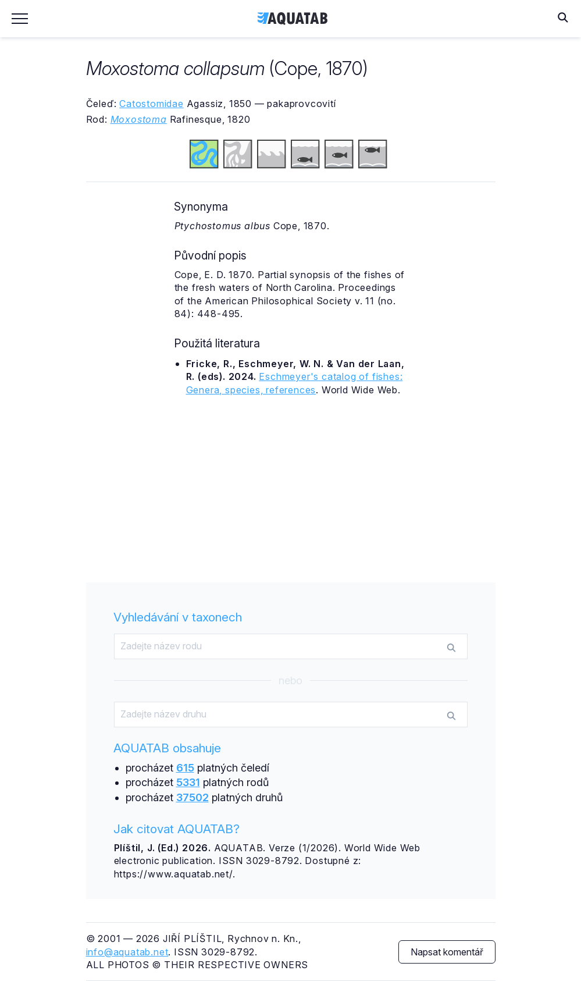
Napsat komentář (447, 952)
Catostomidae (151, 103)
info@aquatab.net (127, 952)
